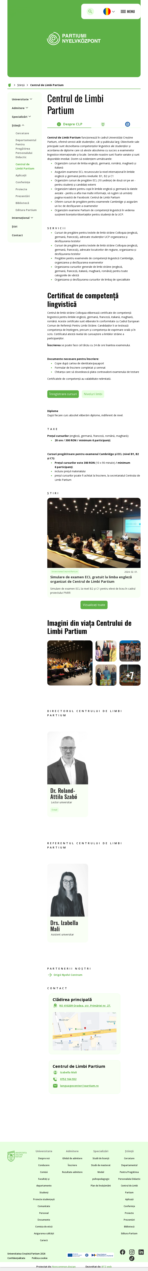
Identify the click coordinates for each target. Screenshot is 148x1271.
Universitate (44, 1151)
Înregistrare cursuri (63, 394)
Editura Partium (129, 1233)
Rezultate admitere (72, 1172)
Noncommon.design (64, 1266)
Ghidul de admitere (72, 1158)
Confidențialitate (16, 1258)
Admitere (72, 1151)
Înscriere (72, 1165)
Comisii (44, 1172)
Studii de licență (101, 1158)
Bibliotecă (129, 1226)
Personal (44, 1213)
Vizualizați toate (94, 605)
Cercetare (129, 1158)
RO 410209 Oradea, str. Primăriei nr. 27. (85, 1005)
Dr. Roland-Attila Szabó (63, 802)
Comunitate (44, 1206)
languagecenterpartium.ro (79, 1085)
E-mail (54, 818)
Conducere (44, 1165)
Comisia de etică (43, 1226)
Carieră (44, 1240)
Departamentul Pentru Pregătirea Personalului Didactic (129, 1172)
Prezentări (129, 1219)
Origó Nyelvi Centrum (68, 975)
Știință (21, 85)
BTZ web (107, 1266)
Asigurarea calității (44, 1233)
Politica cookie (39, 1258)
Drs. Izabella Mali (64, 934)
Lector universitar (61, 810)
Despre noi (44, 1158)
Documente (44, 1219)
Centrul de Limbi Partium (47, 85)
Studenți (44, 1192)
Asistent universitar (62, 942)
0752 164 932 (68, 1079)
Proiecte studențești (44, 1199)
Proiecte (129, 1213)
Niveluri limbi (93, 394)
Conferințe (129, 1206)
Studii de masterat (101, 1165)
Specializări (100, 1151)
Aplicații (129, 1199)
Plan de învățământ (101, 1185)
